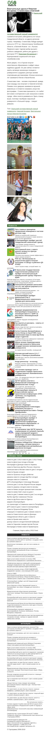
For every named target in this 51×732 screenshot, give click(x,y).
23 (29, 453)
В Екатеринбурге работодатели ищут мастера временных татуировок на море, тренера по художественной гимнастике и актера (25, 617)
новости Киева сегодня (15, 489)
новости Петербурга (36, 504)
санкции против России (29, 524)
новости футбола (13, 499)
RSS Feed (34, 530)
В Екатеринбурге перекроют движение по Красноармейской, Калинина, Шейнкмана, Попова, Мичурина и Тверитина (23, 611)
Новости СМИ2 (12, 573)
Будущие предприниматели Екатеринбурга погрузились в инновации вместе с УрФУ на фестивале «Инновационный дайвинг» (27, 313)
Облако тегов (15, 456)
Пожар (39, 460)
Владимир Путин (27, 509)
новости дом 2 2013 (14, 460)
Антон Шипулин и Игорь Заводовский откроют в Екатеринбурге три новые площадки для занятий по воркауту (23, 587)
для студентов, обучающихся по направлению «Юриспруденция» (25, 387)
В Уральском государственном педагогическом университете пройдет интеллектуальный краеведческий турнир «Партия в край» (28, 273)
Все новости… (39, 621)
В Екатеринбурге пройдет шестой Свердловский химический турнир (29, 241)
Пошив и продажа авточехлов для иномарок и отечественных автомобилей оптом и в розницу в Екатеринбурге (22, 550)
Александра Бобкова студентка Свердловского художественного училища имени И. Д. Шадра (22, 415)
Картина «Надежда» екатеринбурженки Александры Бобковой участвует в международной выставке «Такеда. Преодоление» (29, 408)
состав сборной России (26, 484)
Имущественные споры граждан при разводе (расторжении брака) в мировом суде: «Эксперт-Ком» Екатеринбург (24, 684)
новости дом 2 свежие (15, 494)
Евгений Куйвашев (32, 522)
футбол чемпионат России (23, 497)
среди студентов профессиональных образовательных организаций (22, 450)
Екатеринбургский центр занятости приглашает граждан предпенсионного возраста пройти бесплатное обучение (25, 658)
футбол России (26, 467)
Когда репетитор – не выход (26, 361)
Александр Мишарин (31, 482)
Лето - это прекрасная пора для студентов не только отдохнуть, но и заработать (25, 378)
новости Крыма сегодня (16, 472)
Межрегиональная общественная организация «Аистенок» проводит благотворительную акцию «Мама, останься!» (25, 670)
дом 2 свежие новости (32, 512)
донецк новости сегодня (16, 522)
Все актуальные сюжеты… (35, 702)
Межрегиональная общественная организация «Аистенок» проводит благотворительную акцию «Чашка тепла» (25, 593)
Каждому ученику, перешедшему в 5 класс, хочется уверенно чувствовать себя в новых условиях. (29, 365)
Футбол (10, 497)
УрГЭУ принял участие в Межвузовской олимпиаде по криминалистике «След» (26, 382)
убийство (30, 474)
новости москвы (32, 487)
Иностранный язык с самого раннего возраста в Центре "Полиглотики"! (26, 251)
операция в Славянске (15, 512)
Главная (16, 530)
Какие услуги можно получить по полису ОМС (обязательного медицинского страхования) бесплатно (24, 559)
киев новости (24, 519)
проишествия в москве (32, 489)
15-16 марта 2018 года (14, 427)
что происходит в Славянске (17, 504)
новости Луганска (13, 509)
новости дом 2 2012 (29, 460)
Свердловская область (15, 517)
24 (26, 453)
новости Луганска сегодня (16, 474)
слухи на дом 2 (27, 492)
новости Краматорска (30, 527)
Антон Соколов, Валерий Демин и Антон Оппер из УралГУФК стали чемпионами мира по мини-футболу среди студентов (29, 334)
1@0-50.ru (33, 723)
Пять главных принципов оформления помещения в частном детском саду (29, 231)
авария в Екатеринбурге (16, 502)
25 (23, 453)
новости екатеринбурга (30, 507)
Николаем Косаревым (27, 54)
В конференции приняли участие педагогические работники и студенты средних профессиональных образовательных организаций (23, 401)
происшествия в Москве (16, 469)
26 (20, 453)
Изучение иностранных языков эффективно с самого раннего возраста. (29, 256)
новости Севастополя (15, 514)
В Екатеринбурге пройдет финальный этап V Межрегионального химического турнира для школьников (28, 298)
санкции (10, 479)
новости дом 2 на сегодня (33, 494)
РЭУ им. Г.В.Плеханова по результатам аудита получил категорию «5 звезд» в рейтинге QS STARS (29, 261)
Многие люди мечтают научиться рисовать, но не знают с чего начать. (28, 327)
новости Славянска (21, 479)
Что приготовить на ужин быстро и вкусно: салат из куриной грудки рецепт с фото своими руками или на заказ (23, 664)
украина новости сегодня (16, 477)
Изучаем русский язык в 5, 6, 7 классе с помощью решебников (27, 354)
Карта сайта (24, 530)
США (20, 492)
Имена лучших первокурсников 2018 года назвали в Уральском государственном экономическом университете (28, 345)
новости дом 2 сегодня (33, 469)
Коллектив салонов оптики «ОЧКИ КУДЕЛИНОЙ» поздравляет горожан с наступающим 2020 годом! (22, 570)
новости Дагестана (14, 462)
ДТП (8, 507)
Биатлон (37, 467)
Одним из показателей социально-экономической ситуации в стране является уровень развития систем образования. (25, 237)
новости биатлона (13, 467)
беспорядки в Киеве (14, 527)
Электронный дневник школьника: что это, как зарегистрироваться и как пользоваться (29, 286)
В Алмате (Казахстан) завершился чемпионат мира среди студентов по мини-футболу (25, 339)
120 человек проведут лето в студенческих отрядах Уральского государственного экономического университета (29, 372)
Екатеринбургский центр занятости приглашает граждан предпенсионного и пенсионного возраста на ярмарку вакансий (24, 599)
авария (38, 484)
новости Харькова (14, 524)
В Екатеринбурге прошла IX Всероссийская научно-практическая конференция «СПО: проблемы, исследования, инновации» (28, 394)
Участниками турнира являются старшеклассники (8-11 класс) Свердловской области (29, 246)
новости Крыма (12, 519)
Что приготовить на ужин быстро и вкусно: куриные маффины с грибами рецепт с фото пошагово (23, 689)
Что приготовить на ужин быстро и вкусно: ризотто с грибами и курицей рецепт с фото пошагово (23, 698)
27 (17, 453)
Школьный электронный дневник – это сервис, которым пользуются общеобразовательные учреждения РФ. (23, 292)
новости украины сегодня (16, 487)
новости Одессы (26, 499)
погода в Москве (28, 462)
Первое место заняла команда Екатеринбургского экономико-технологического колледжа (22, 439)
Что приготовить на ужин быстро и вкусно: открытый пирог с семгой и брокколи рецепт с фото (25, 694)
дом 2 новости (29, 517)
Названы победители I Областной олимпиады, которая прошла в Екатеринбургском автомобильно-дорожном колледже (28, 445)
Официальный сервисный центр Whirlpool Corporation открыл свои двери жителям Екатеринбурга (24, 555)
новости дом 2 (16, 507)
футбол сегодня (32, 477)
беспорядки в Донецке (15, 465)
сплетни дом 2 (12, 484)
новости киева (12, 492)
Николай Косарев (23, 111)
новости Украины (30, 465)
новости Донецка (30, 514)
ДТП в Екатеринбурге (15, 482)
